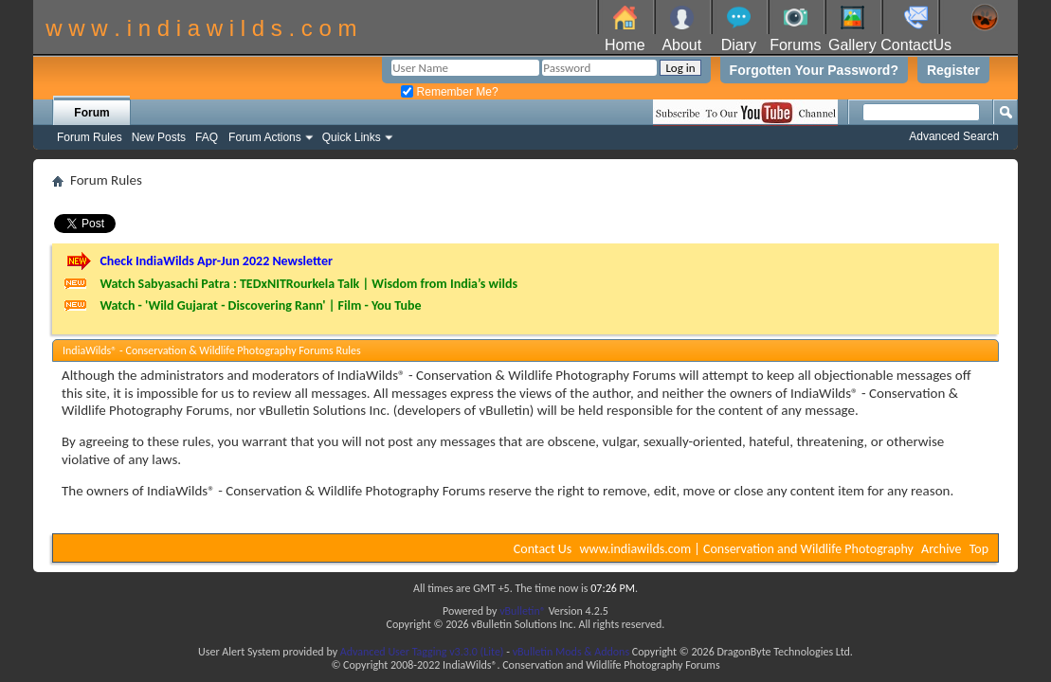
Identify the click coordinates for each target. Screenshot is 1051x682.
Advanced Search (954, 136)
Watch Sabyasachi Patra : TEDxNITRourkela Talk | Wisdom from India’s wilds (308, 284)
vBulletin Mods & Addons (571, 651)
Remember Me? (449, 92)
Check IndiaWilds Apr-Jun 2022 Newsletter (216, 261)
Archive (941, 549)
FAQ (206, 137)
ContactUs (915, 45)
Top (978, 549)
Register (953, 70)
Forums (795, 45)
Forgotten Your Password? (814, 70)
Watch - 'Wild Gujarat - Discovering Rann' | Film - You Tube (260, 305)
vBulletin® (522, 611)
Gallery (852, 45)
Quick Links (351, 137)
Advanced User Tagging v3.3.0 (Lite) (422, 651)
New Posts (159, 137)
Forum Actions (264, 137)
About (681, 45)
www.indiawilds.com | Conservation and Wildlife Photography (747, 549)
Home (625, 45)
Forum (91, 112)
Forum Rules (89, 137)
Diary (738, 45)
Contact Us (543, 549)
